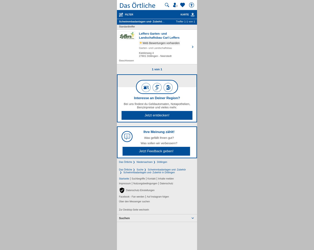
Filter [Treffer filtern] (129, 14)
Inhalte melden (166, 178)
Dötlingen (162, 162)
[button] (137, 190)
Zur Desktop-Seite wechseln (134, 209)
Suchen (124, 218)
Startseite (124, 178)
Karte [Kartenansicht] (188, 14)
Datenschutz (166, 183)
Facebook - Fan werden (131, 196)
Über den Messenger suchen (134, 201)
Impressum (125, 183)
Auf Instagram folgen (158, 196)
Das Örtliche (125, 162)
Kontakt (151, 178)
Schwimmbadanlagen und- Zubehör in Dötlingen (149, 172)
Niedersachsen (145, 162)
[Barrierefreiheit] (192, 5)
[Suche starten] (167, 5)
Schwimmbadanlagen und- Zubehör (167, 169)
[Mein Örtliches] (176, 5)
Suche (140, 169)
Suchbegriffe (138, 178)
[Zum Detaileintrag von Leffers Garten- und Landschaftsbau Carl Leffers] (157, 47)
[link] (192, 14)
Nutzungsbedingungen (145, 183)
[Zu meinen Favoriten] (183, 5)
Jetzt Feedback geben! (156, 151)
